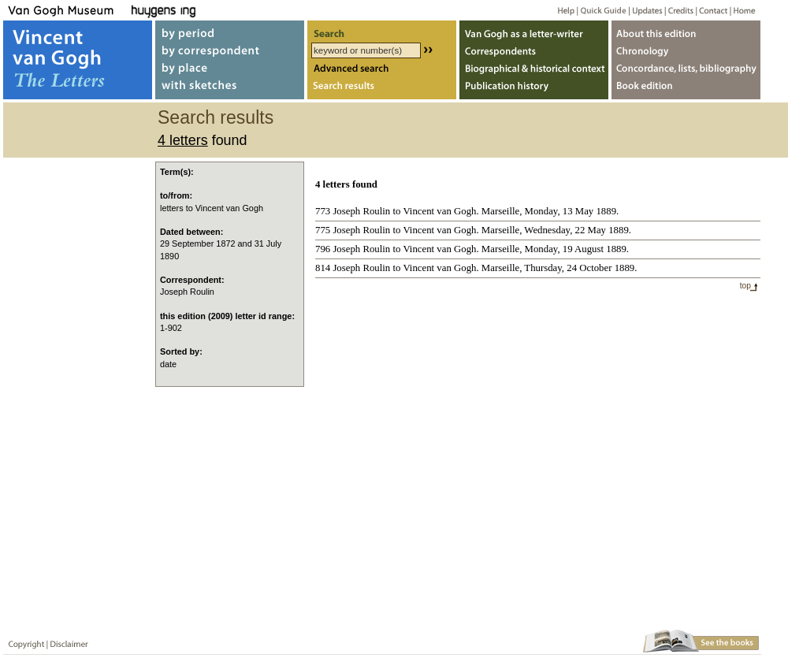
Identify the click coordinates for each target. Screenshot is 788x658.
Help (560, 10)
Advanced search (381, 70)
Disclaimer (66, 641)
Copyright (23, 641)
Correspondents (533, 50)
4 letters (183, 140)
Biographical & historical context (533, 70)
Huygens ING (206, 10)
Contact (710, 10)
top (745, 285)
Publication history (533, 89)
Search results (381, 89)
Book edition (685, 89)
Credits (678, 10)
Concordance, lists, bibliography (685, 70)
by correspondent (229, 50)
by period (229, 30)
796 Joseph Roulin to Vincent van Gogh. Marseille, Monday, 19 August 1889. (472, 249)
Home (742, 10)
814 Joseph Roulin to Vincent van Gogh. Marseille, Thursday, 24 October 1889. (476, 267)
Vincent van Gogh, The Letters (77, 59)
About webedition (685, 30)
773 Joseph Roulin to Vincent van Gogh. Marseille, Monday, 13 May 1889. (467, 211)
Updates (645, 10)
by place (229, 70)
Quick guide (602, 10)
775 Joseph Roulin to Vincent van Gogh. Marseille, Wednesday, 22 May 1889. (473, 230)
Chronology (685, 50)
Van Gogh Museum (66, 10)
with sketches (229, 89)
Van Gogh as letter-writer (533, 30)
